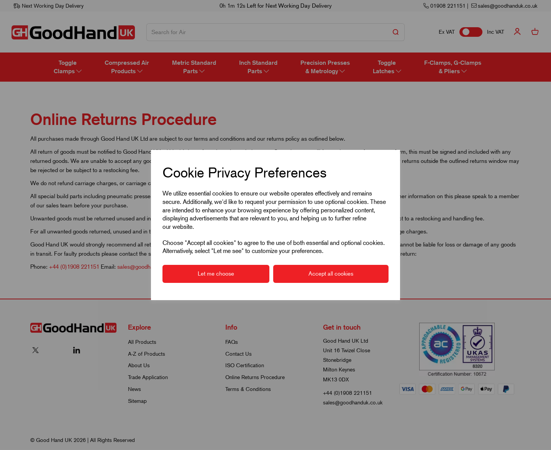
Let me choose (216, 273)
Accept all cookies (330, 273)
